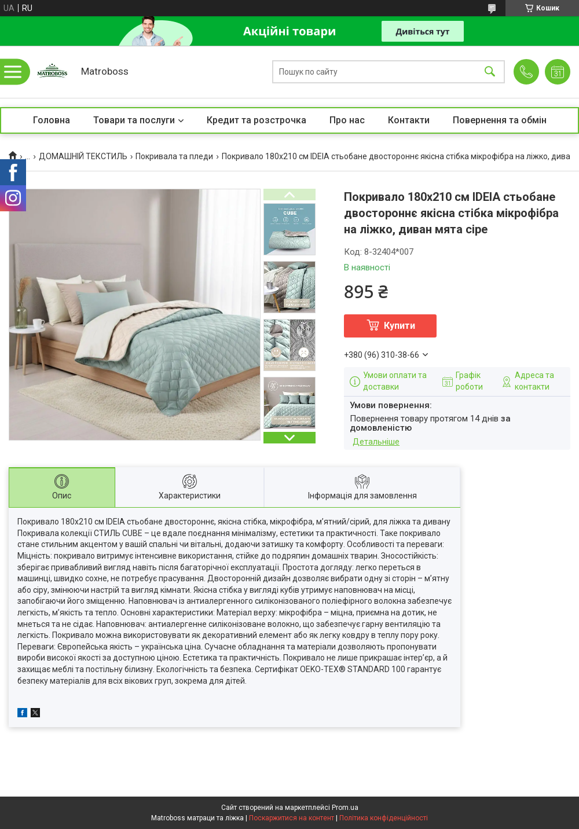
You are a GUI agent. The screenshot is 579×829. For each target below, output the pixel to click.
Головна (51, 120)
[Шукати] (490, 72)
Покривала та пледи (174, 156)
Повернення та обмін (500, 120)
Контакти (409, 120)
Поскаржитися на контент (291, 818)
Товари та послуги (134, 120)
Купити (399, 325)
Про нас (347, 120)
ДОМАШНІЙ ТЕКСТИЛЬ (83, 156)
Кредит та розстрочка (256, 120)
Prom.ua (345, 808)
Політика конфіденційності (383, 818)
